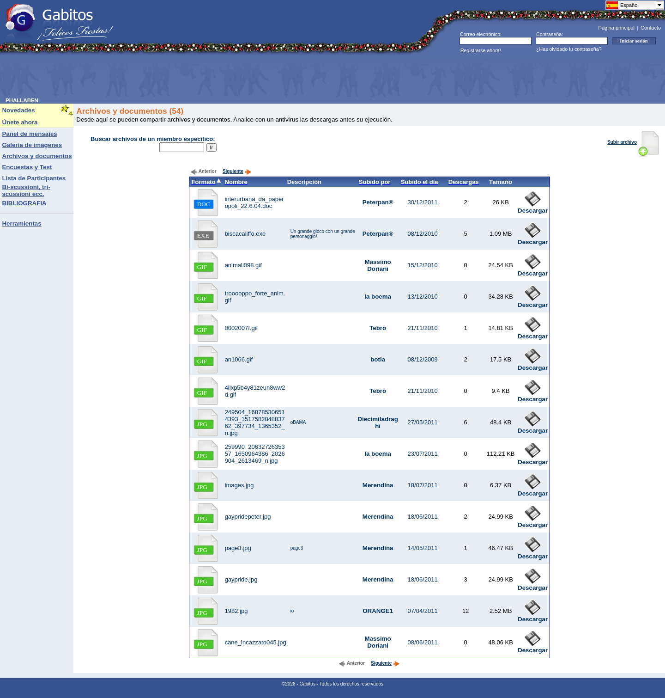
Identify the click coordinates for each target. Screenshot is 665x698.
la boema (377, 296)
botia (377, 359)
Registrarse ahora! (480, 50)
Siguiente (237, 171)
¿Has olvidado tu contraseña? (569, 49)
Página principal (616, 28)
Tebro (377, 328)
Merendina (378, 485)
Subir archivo (633, 142)
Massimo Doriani (378, 265)
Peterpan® (378, 202)
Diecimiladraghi (377, 422)
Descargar (533, 208)
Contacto (651, 28)
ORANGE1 (378, 610)
